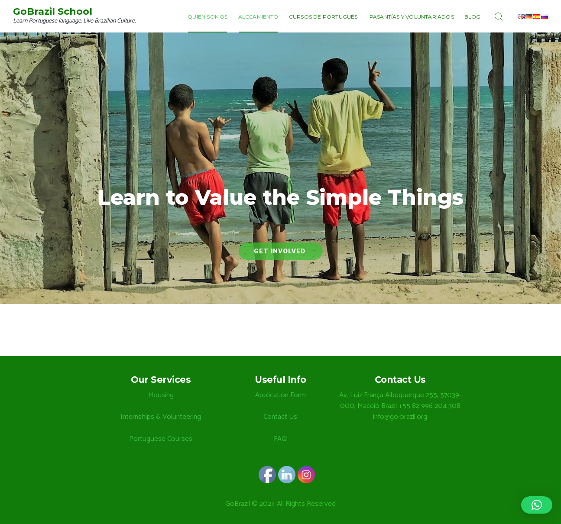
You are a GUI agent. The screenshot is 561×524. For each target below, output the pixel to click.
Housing (161, 395)
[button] (536, 505)
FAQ (280, 439)
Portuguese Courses (160, 439)
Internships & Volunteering (160, 417)
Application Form (280, 395)
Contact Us (280, 417)
